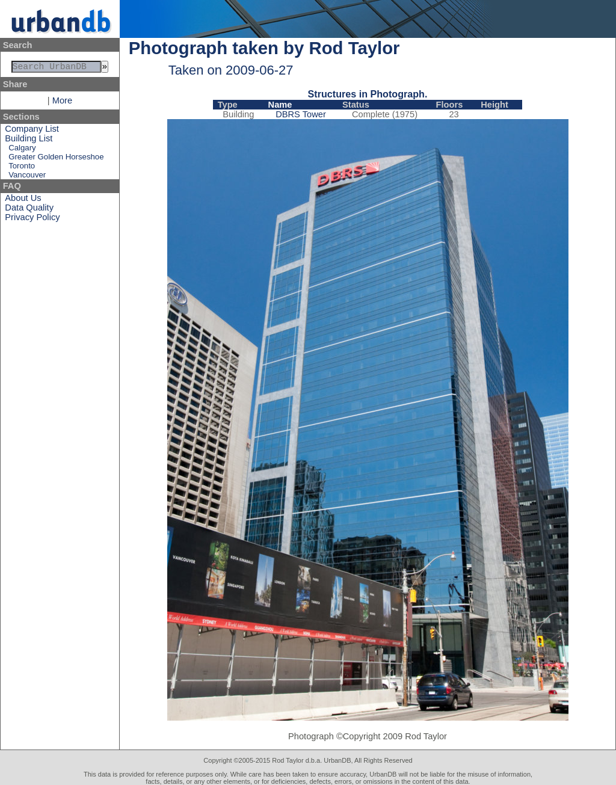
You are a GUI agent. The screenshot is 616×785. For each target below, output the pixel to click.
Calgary (21, 150)
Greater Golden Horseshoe (55, 159)
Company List (32, 131)
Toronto (21, 168)
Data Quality (29, 210)
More (62, 103)
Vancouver (27, 177)
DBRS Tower (301, 114)
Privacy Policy (32, 219)
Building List (28, 141)
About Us (23, 200)
